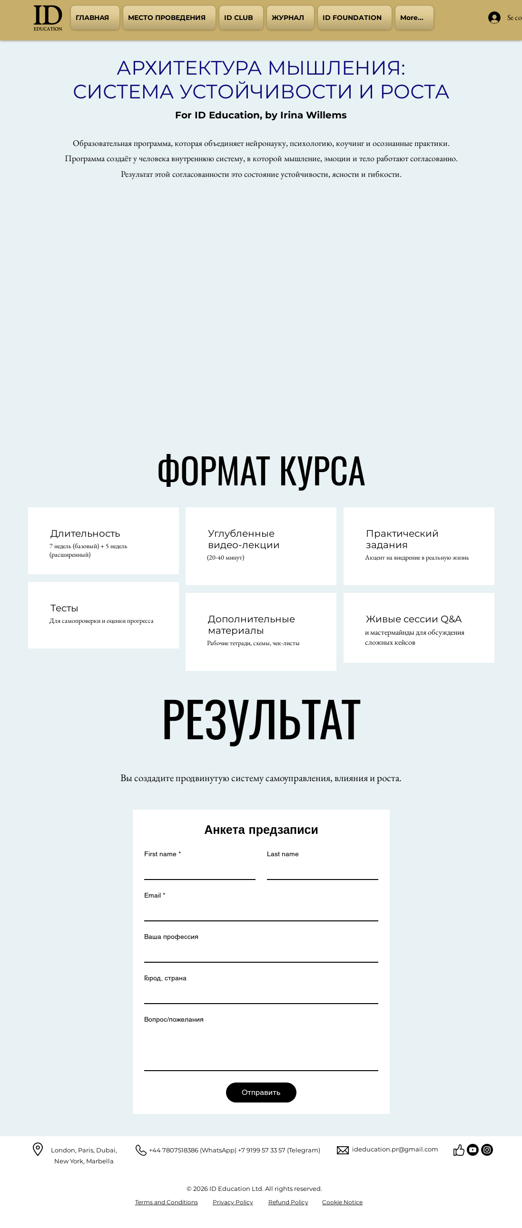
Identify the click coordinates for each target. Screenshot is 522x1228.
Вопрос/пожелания (174, 1019)
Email (154, 895)
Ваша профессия (171, 936)
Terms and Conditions (166, 1202)
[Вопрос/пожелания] (261, 1048)
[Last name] (320, 870)
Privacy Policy (233, 1202)
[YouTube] (473, 1150)
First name (162, 854)
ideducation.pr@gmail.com (395, 1149)
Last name (283, 854)
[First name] (197, 870)
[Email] (258, 911)
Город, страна (165, 978)
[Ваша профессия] (258, 953)
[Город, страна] (258, 994)
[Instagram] (487, 1150)
